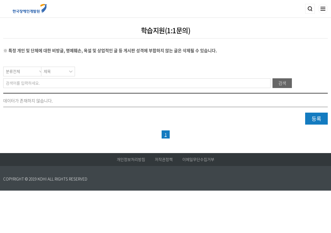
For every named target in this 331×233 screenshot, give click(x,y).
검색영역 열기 (310, 8)
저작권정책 (164, 159)
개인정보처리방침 (131, 159)
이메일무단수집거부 (198, 159)
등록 (316, 118)
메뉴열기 (323, 8)
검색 (282, 83)
